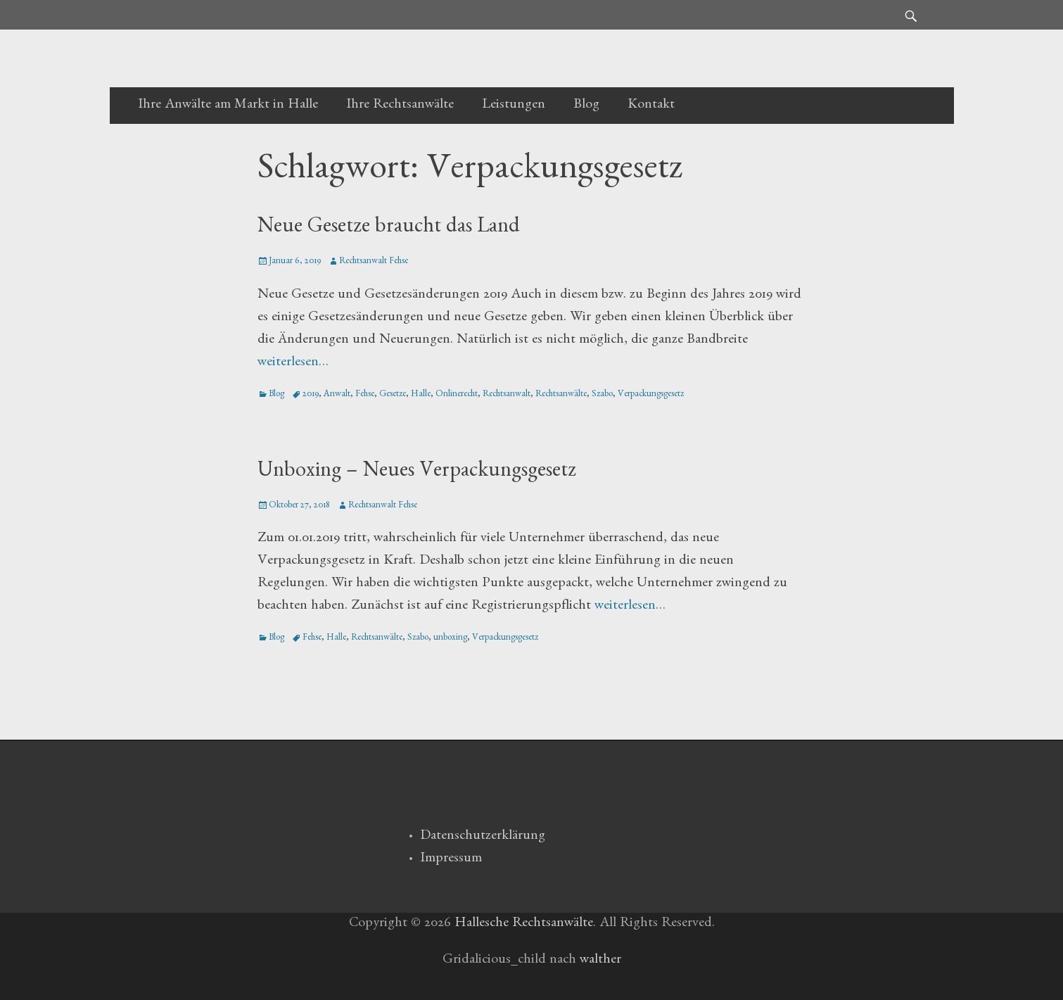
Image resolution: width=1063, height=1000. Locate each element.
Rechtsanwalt (506, 395)
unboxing (450, 638)
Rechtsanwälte (561, 395)
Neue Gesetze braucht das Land (388, 228)
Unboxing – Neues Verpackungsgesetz (416, 472)
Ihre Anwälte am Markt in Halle (228, 106)
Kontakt (651, 106)
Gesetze (392, 395)
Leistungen (513, 106)
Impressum (451, 859)
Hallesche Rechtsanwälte (523, 924)
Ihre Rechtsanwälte (400, 106)
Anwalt (337, 395)
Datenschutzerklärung (482, 837)
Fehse (364, 395)
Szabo (602, 395)
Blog (586, 106)
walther (600, 961)
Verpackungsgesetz (651, 395)
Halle (421, 395)
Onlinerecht (456, 395)
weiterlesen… (293, 363)
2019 (311, 395)
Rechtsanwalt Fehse (373, 262)
